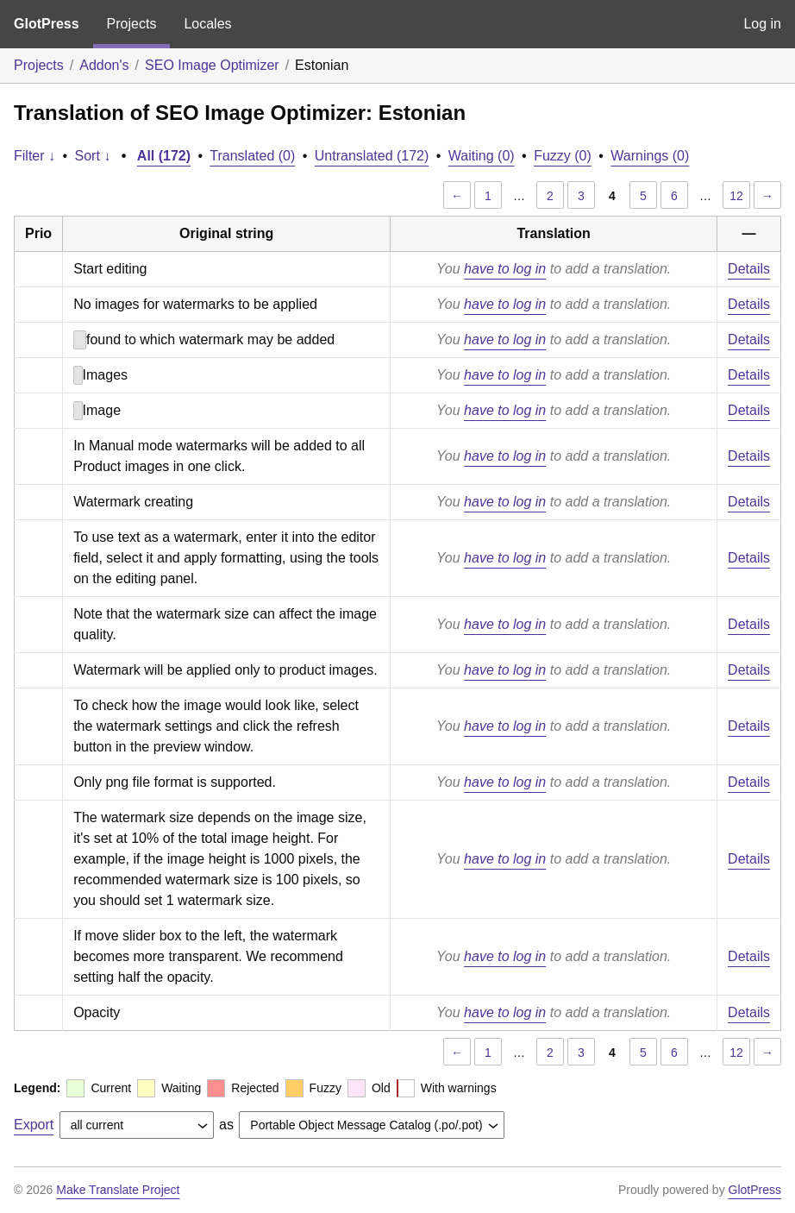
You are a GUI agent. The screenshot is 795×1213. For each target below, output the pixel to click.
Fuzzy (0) (563, 155)
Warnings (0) (649, 155)
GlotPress (46, 23)
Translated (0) (252, 155)
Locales (207, 23)
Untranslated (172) (372, 155)
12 (736, 196)
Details (749, 268)
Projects (132, 23)
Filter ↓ (34, 155)
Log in (762, 23)
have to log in (505, 268)
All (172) (164, 155)
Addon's (103, 65)
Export (33, 1124)
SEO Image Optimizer (212, 65)
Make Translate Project (117, 1190)
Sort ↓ (93, 155)
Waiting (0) (481, 155)
